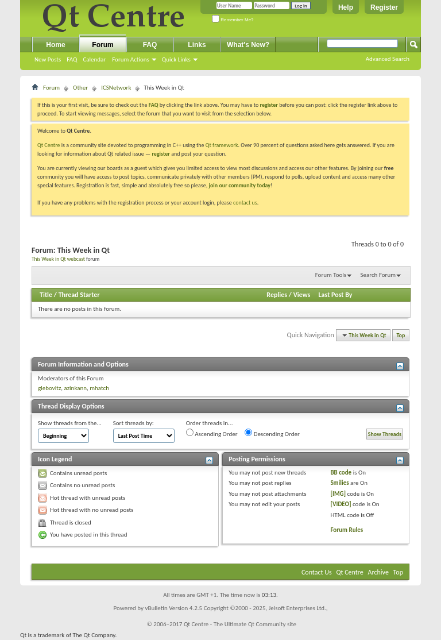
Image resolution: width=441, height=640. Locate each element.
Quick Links (176, 59)
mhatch (99, 388)
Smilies (339, 483)
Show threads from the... (70, 423)
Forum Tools (330, 275)
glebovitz (49, 388)
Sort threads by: (133, 423)
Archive (378, 572)
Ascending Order (212, 433)
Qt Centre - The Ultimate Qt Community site (240, 624)
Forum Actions (130, 59)
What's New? (248, 45)
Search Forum (378, 275)
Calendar (94, 59)
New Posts (47, 59)
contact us (245, 202)
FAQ (72, 59)
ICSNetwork (116, 87)
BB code (340, 472)
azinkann (75, 388)
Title (46, 295)
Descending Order (272, 433)
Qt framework (222, 145)
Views (302, 295)
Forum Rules (346, 530)
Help (345, 7)
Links (197, 45)
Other (80, 87)
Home (55, 45)
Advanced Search (387, 59)
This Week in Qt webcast (58, 259)
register (160, 153)
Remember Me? (233, 19)
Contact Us (316, 572)
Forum (102, 45)
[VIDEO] (340, 504)
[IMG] (338, 494)
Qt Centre (48, 145)
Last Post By (336, 295)
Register (384, 7)
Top (401, 335)
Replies (276, 295)
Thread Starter (79, 295)
